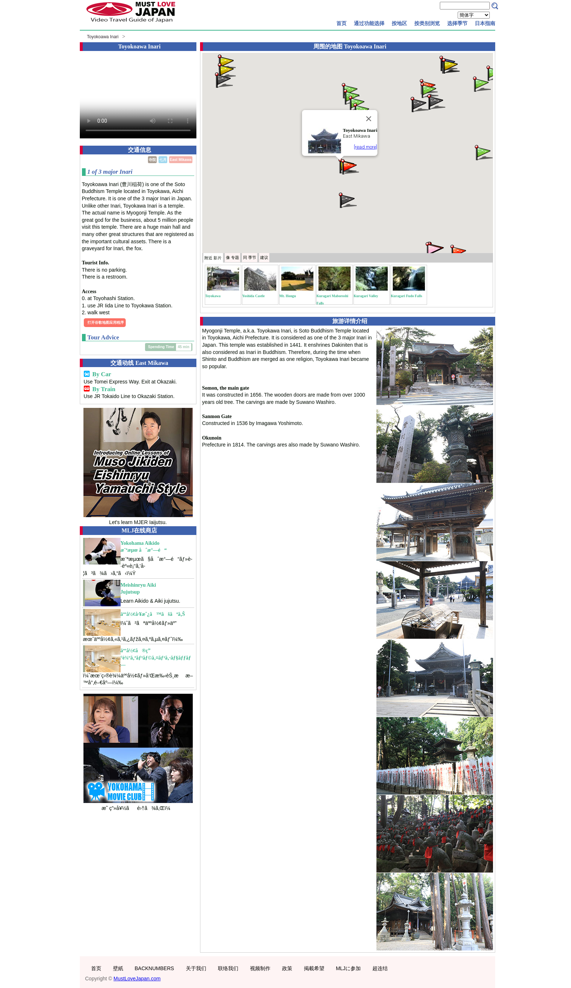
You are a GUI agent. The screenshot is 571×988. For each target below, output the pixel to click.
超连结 (380, 968)
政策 (287, 968)
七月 (163, 160)
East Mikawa (180, 160)
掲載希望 (314, 968)
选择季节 (457, 23)
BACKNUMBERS (154, 968)
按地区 (399, 23)
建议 (264, 257)
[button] (226, 70)
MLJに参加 (348, 968)
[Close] (368, 118)
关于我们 (196, 968)
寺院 (152, 160)
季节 (249, 257)
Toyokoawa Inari (103, 36)
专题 (232, 257)
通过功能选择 (369, 23)
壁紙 (118, 968)
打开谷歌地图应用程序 (105, 322)
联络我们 (228, 968)
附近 (213, 258)
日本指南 (485, 23)
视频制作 (260, 968)
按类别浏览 (427, 23)
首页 (341, 23)
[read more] (365, 147)
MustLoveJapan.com (137, 978)
